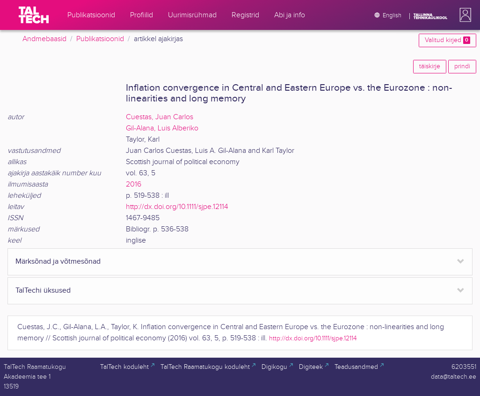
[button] (463, 15)
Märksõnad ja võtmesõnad (58, 261)
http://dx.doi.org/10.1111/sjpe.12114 (177, 206)
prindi (462, 66)
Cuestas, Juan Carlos (159, 117)
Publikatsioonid (100, 39)
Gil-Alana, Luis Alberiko (162, 128)
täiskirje (429, 66)
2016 (133, 184)
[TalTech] (34, 15)
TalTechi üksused (43, 290)
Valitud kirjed (447, 40)
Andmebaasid (44, 39)
